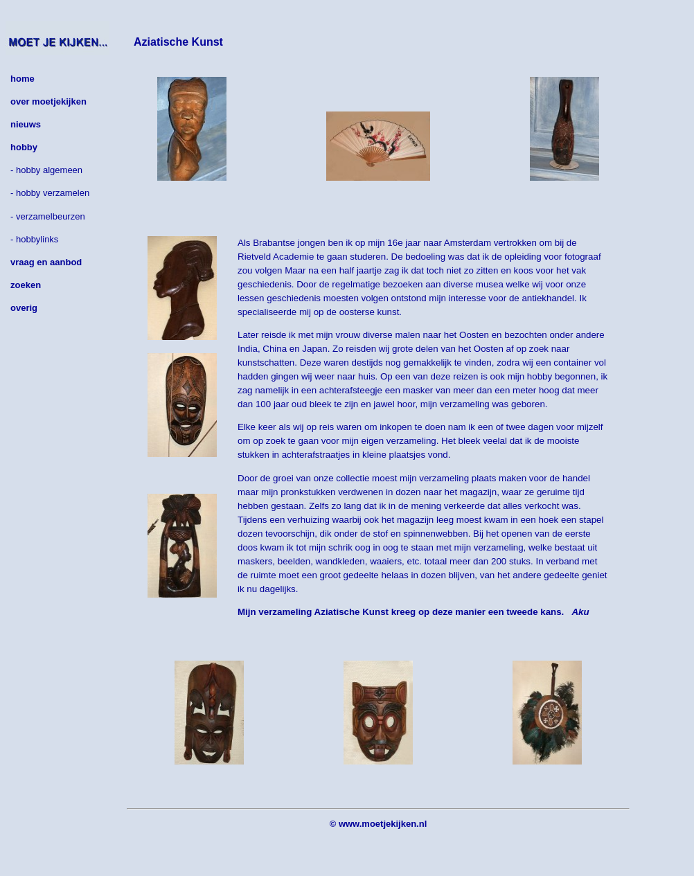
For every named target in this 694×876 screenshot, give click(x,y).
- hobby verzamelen (49, 193)
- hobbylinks (34, 239)
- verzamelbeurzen (47, 216)
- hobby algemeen (46, 170)
